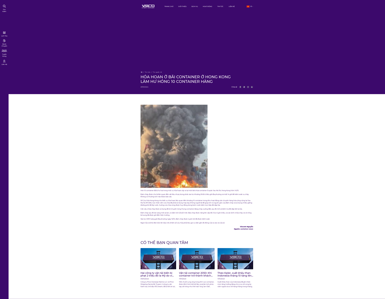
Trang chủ (169, 6)
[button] (250, 6)
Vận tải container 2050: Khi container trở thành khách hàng (195, 274)
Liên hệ (232, 6)
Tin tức (221, 6)
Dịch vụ (195, 6)
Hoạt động (208, 6)
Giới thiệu (183, 6)
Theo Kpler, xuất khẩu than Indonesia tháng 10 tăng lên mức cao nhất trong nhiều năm (235, 274)
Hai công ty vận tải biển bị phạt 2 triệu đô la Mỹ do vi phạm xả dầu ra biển (156, 274)
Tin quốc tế (158, 72)
